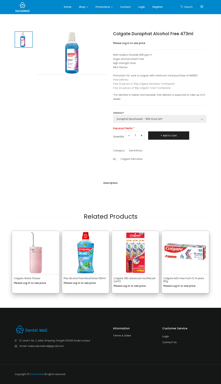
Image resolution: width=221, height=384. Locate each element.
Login (141, 7)
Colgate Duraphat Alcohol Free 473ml (153, 34)
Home (67, 7)
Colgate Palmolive (131, 159)
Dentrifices (135, 150)
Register (157, 7)
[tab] (24, 39)
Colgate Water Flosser (27, 278)
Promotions (102, 7)
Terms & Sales (122, 335)
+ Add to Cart (169, 135)
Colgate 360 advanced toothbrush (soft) (135, 280)
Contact (125, 7)
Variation (118, 112)
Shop (82, 7)
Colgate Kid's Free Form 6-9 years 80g (183, 280)
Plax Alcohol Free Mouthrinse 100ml (84, 278)
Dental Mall (36, 374)
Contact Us (169, 342)
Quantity (118, 136)
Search (187, 6)
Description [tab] (110, 183)
